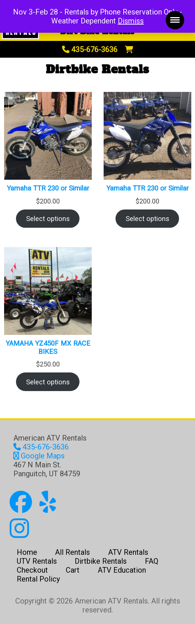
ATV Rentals (128, 552)
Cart (72, 570)
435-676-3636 (89, 49)
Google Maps (39, 455)
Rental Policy (38, 579)
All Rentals (72, 552)
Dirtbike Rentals (101, 561)
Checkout (32, 570)
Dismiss (131, 20)
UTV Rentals (37, 561)
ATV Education (122, 570)
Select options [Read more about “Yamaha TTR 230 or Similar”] (48, 219)
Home (27, 552)
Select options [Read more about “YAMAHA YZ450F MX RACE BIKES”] (48, 382)
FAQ (151, 561)
